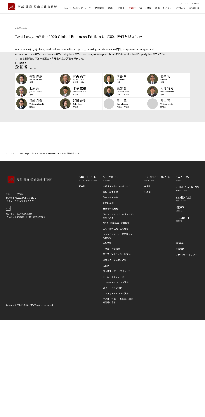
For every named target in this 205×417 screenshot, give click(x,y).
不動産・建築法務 (111, 345)
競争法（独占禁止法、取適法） (118, 351)
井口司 (65, 67)
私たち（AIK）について (77, 8)
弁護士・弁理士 (116, 8)
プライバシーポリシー (186, 351)
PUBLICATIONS (187, 284)
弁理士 (147, 288)
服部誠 (98, 63)
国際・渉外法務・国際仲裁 (116, 325)
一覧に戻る (102, 227)
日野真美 (20, 67)
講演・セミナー (163, 8)
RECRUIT (183, 315)
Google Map (21, 307)
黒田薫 (55, 67)
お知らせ (181, 8)
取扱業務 (99, 8)
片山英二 (44, 63)
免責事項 (180, 345)
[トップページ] (31, 6)
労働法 (106, 362)
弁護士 (147, 283)
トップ (9, 250)
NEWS (180, 304)
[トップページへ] (29, 280)
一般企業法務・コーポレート (117, 283)
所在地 (82, 283)
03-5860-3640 (19, 291)
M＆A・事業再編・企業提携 (116, 320)
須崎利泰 (44, 67)
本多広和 (87, 63)
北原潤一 (75, 63)
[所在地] (194, 3)
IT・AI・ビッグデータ (113, 373)
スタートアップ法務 (112, 384)
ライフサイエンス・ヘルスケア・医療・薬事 (119, 313)
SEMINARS (184, 294)
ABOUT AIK (87, 274)
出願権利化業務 (110, 305)
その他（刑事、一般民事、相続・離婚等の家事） (119, 397)
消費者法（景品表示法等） (116, 356)
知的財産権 (108, 299)
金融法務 (107, 340)
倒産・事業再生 (110, 294)
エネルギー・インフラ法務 (116, 390)
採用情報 (194, 8)
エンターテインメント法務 (116, 379)
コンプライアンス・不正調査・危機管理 (118, 333)
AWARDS (182, 274)
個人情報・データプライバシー (118, 367)
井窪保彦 (31, 63)
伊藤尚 (54, 63)
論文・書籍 (145, 8)
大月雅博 (109, 63)
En (185, 3)
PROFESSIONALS (157, 274)
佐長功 (64, 63)
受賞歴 (132, 8)
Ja (179, 3)
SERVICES (110, 274)
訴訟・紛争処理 (110, 288)
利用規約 (180, 340)
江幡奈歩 (32, 67)
